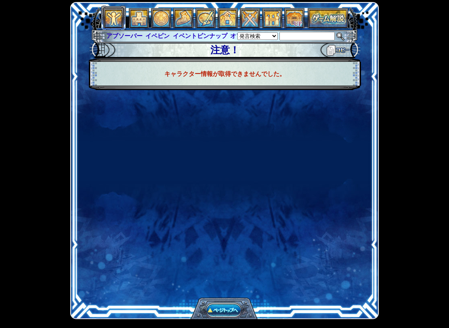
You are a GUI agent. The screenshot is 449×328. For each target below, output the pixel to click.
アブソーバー (124, 35)
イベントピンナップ (200, 35)
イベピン (157, 35)
